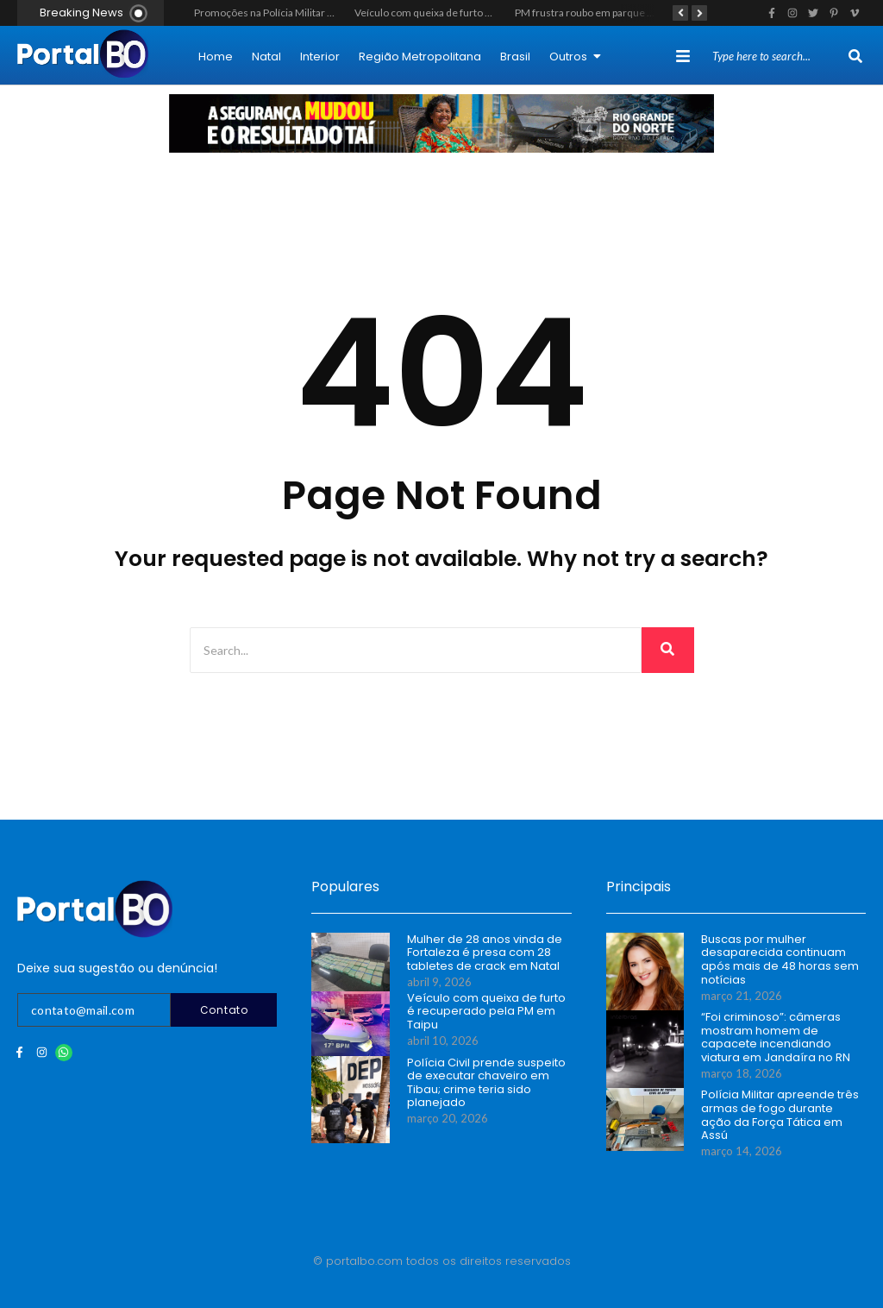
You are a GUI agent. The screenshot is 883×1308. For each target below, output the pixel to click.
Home (215, 56)
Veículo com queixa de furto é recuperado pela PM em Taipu (491, 12)
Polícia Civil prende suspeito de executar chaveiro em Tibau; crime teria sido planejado (486, 1083)
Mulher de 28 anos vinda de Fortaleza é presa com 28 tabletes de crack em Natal (484, 953)
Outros (575, 56)
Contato (224, 1010)
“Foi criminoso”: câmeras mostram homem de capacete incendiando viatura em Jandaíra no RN (775, 1037)
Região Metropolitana (420, 56)
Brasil (515, 56)
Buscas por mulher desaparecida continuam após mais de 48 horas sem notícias (780, 959)
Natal (266, 56)
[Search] (778, 57)
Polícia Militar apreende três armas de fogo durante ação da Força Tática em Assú (780, 1114)
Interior (320, 56)
